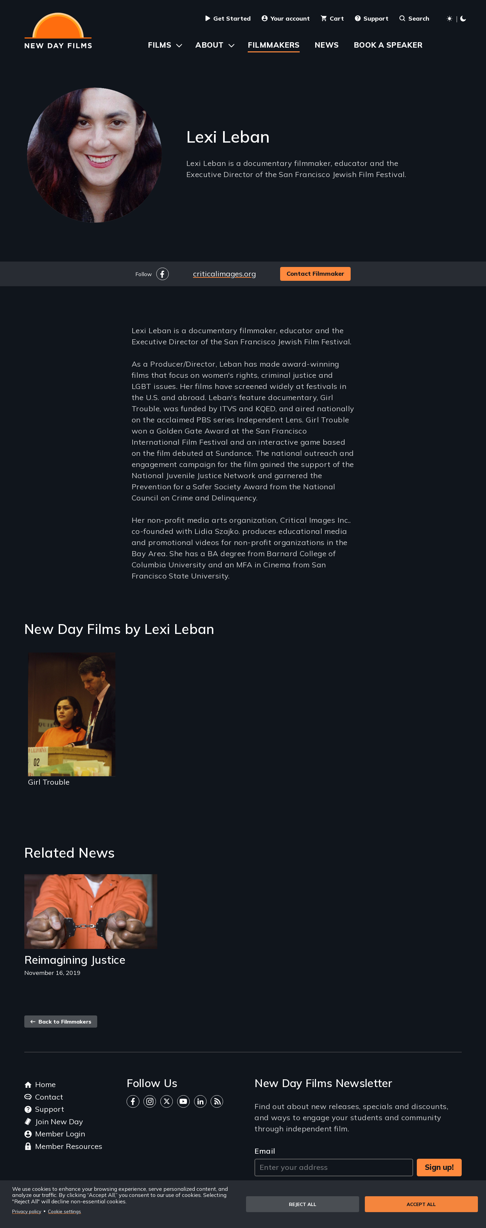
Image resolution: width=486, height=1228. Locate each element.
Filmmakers (273, 45)
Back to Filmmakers (60, 1021)
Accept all (421, 1204)
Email (264, 1151)
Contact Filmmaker (315, 273)
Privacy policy (26, 1211)
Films (159, 45)
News (327, 45)
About (209, 45)
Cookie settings (64, 1211)
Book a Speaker (388, 45)
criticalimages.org (224, 273)
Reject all (302, 1204)
